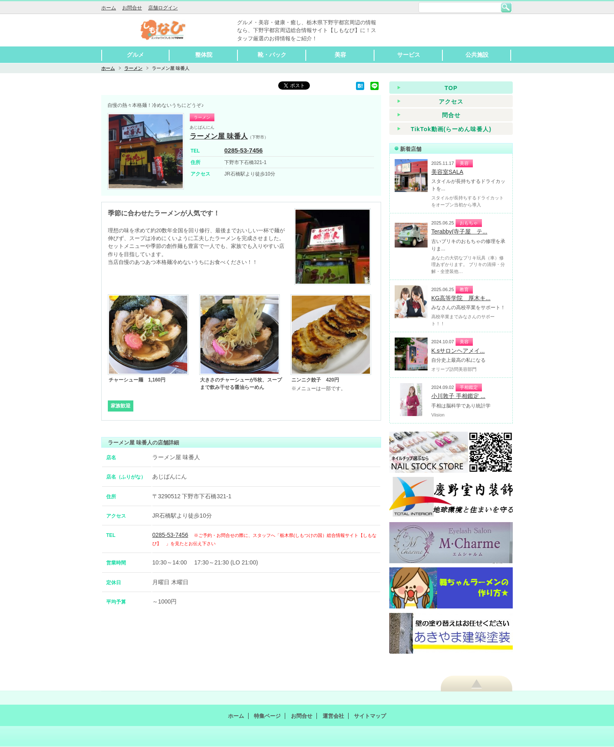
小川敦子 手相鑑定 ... (458, 396)
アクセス (451, 101)
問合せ (451, 115)
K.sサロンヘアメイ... (458, 350)
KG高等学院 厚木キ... (461, 298)
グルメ (135, 54)
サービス (408, 54)
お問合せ (132, 7)
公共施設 (476, 54)
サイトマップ (370, 716)
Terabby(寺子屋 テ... (459, 231)
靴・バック (272, 54)
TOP (451, 88)
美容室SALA (447, 172)
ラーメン (133, 68)
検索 (506, 7)
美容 (340, 54)
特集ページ (267, 716)
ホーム (108, 7)
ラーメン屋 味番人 (219, 136)
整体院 (203, 54)
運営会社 (333, 716)
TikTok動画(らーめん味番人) (451, 129)
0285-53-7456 (243, 150)
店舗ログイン (163, 7)
